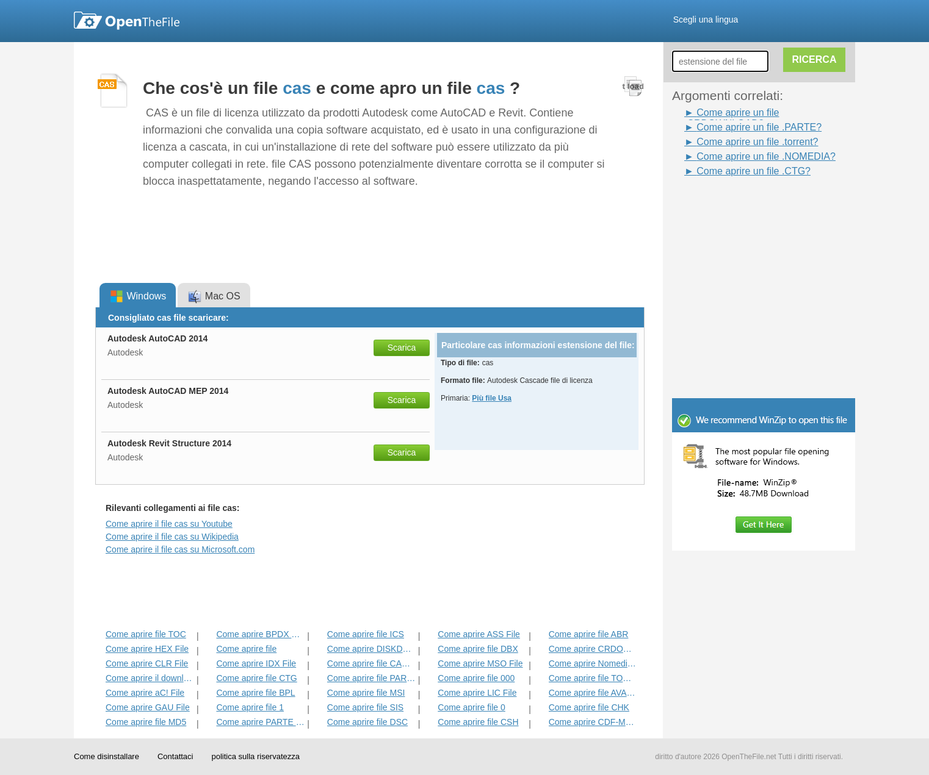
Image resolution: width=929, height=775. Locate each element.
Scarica (402, 347)
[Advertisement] (745, 206)
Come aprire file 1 (250, 707)
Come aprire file (246, 649)
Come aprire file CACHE (371, 663)
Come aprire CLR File (147, 663)
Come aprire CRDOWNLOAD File (593, 649)
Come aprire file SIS (365, 707)
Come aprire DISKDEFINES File (371, 649)
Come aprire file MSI (366, 693)
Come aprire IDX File (256, 663)
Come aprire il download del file (150, 678)
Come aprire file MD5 (146, 722)
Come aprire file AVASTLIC (593, 693)
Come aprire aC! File (145, 693)
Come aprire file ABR (589, 634)
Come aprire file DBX (478, 649)
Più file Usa (491, 398)
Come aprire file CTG (256, 678)
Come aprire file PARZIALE (371, 678)
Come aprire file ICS (365, 634)
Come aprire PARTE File (260, 722)
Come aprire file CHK (589, 707)
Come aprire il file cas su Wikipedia (172, 536)
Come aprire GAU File (148, 707)
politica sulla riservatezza (255, 756)
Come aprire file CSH (478, 722)
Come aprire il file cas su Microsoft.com (180, 549)
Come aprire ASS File (479, 634)
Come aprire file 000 (476, 678)
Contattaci (175, 756)
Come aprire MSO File (480, 663)
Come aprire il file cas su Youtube (169, 524)
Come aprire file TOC (146, 634)
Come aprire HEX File (147, 649)
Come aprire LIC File (477, 693)
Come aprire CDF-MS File (593, 722)
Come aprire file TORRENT (593, 678)
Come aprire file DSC (367, 722)
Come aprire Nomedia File (593, 663)
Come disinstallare (106, 756)
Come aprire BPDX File (260, 634)
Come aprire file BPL (255, 693)
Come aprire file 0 (471, 707)
